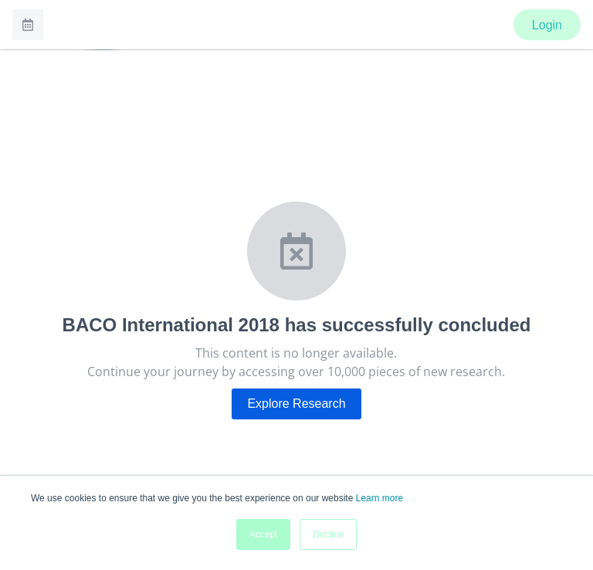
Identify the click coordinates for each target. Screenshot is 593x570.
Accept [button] (263, 534)
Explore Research (296, 403)
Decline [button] (328, 534)
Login (547, 25)
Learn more (379, 498)
